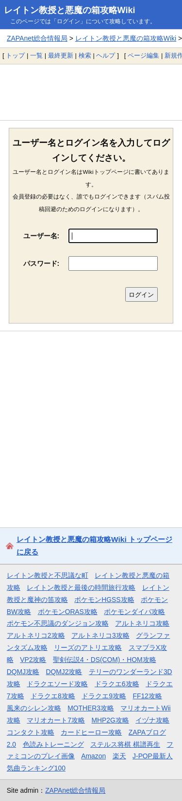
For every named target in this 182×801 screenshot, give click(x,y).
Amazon (93, 756)
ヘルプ (105, 55)
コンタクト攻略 (30, 732)
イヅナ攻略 (152, 720)
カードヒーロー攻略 (91, 732)
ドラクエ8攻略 (53, 696)
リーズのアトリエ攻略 (88, 647)
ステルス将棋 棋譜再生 (125, 744)
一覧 (36, 55)
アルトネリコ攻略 (142, 623)
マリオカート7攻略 (56, 720)
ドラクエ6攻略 (117, 684)
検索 (85, 55)
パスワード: (41, 263)
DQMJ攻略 (23, 672)
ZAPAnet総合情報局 (37, 38)
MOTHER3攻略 (90, 708)
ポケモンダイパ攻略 (134, 612)
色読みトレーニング (53, 744)
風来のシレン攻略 (34, 708)
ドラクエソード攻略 (57, 684)
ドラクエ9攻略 (104, 696)
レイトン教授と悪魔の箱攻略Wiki (69, 10)
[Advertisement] (91, 92)
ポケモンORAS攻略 (68, 612)
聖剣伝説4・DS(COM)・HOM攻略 (104, 659)
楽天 (119, 756)
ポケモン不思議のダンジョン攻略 (58, 623)
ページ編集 (143, 55)
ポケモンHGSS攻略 (104, 599)
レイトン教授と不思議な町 (47, 575)
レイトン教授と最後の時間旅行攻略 (81, 587)
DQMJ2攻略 (64, 672)
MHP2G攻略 (110, 720)
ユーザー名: (41, 236)
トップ (15, 55)
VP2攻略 (33, 659)
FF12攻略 (147, 696)
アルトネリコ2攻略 (36, 635)
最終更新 (60, 55)
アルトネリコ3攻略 (100, 635)
